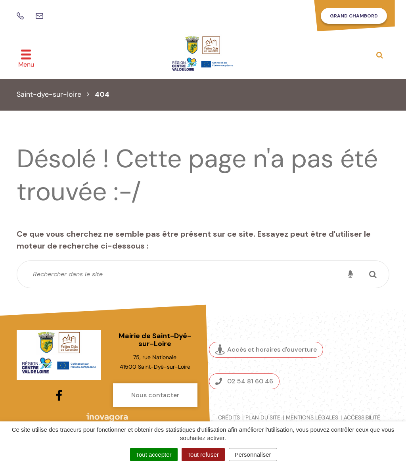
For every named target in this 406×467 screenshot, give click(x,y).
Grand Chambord (354, 16)
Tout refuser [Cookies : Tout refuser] (203, 454)
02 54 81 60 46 (244, 381)
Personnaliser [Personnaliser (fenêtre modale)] (253, 454)
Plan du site (262, 417)
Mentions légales (312, 417)
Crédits (229, 417)
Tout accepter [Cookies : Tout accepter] (154, 454)
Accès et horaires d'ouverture (266, 349)
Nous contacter (155, 395)
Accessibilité (362, 417)
